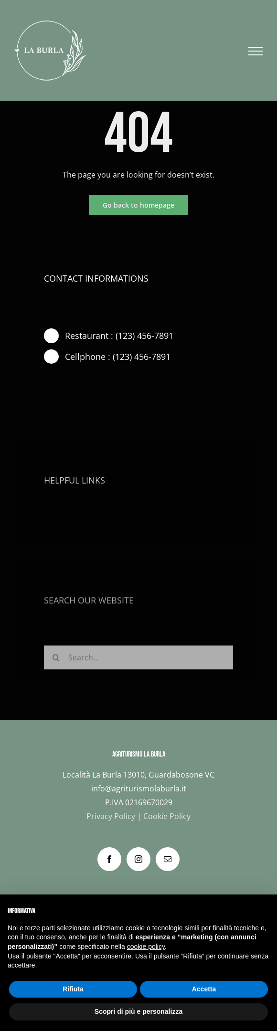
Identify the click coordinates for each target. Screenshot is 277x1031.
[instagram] (82, 387)
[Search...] (138, 659)
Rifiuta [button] (73, 989)
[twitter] (65, 387)
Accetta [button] (204, 989)
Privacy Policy (110, 816)
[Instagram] (138, 859)
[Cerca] (56, 659)
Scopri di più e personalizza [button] (138, 1011)
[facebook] (48, 387)
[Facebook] (109, 859)
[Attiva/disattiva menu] (255, 51)
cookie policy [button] (146, 946)
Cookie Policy (167, 816)
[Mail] (168, 859)
